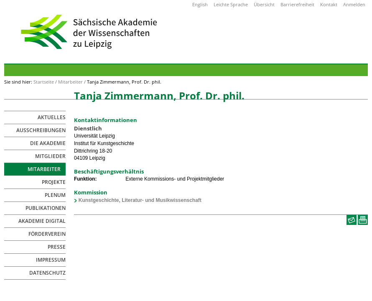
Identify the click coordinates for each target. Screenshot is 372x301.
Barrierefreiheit (297, 4)
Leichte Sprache (231, 4)
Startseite (43, 82)
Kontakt (328, 4)
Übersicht (264, 4)
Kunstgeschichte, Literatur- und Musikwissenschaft (140, 200)
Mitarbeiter (70, 82)
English (200, 4)
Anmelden (354, 4)
